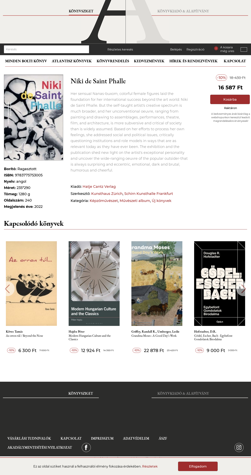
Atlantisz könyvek (72, 61)
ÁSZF (163, 438)
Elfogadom (198, 466)
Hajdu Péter (77, 331)
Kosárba (230, 99)
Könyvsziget (81, 11)
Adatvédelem (136, 438)
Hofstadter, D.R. (205, 331)
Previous (7, 289)
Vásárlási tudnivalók (29, 438)
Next (243, 289)
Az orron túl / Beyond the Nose (24, 336)
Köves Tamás (14, 331)
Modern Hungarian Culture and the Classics (90, 337)
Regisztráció (195, 49)
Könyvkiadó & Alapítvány (183, 11)
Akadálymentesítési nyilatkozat (39, 447)
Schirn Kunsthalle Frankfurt (148, 194)
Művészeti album (135, 201)
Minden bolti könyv (26, 61)
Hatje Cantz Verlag (99, 186)
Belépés (176, 49)
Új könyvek (161, 201)
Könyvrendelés (113, 61)
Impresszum (102, 438)
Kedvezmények (149, 61)
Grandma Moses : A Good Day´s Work (154, 336)
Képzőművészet (104, 201)
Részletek (150, 466)
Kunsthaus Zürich (107, 194)
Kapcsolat (235, 61)
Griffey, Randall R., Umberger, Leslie (155, 331)
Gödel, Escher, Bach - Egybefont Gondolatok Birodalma (213, 337)
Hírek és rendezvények (193, 61)
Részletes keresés (120, 49)
